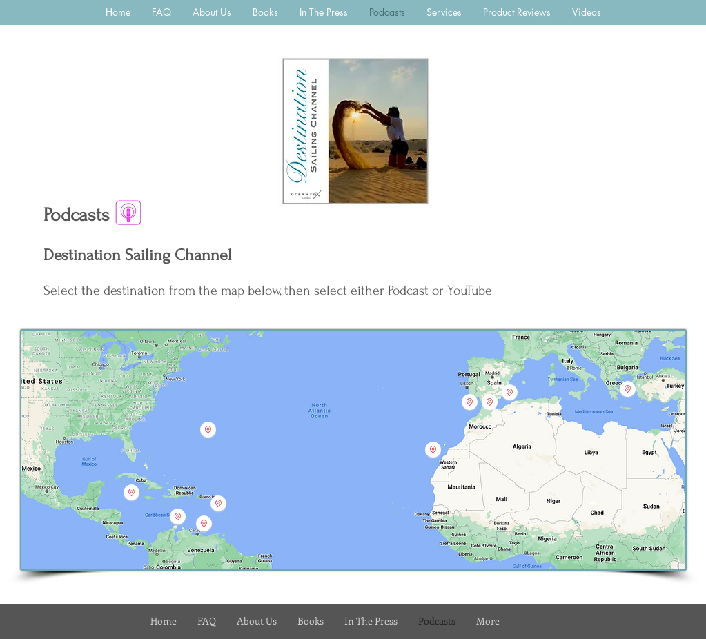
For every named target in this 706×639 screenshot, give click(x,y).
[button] (433, 450)
